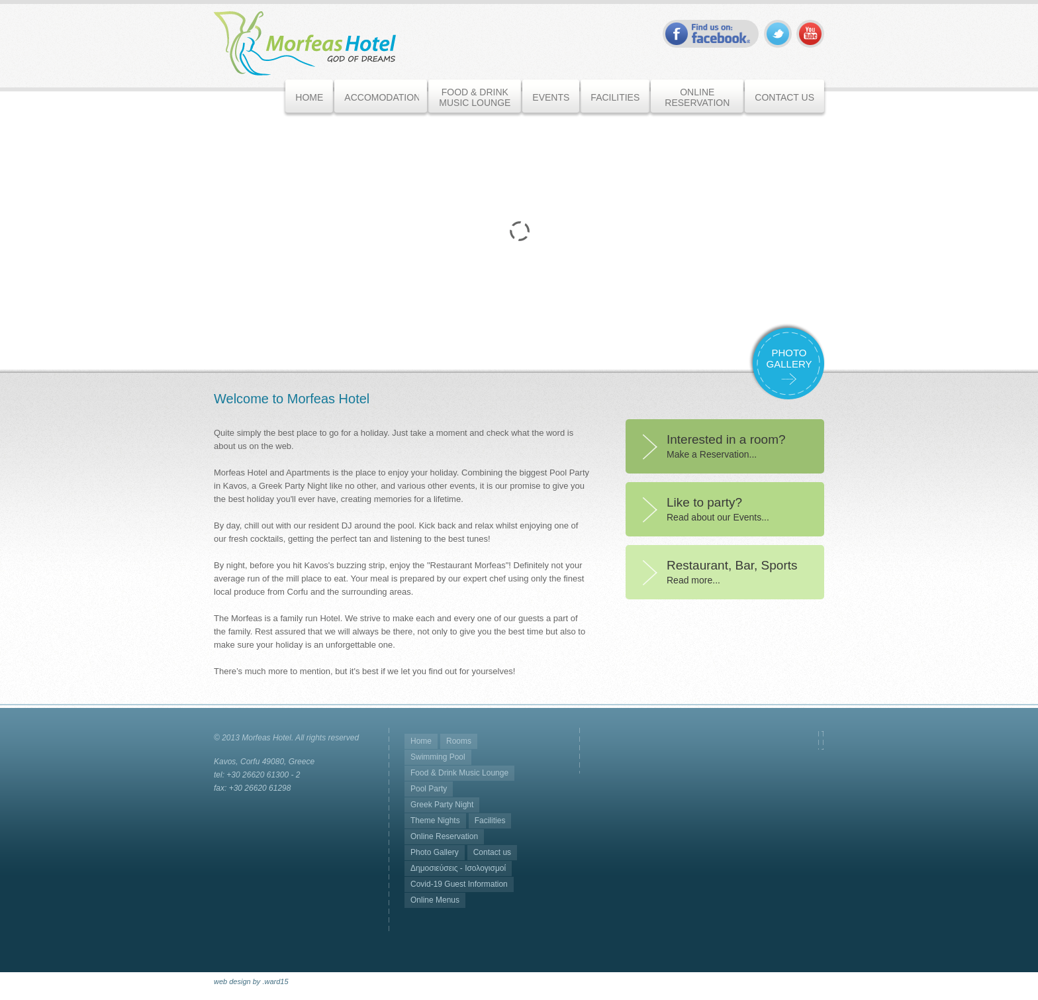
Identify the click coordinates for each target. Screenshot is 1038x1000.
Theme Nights (435, 820)
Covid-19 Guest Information (459, 884)
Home (421, 741)
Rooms (458, 741)
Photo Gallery (434, 852)
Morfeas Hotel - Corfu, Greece (305, 43)
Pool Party (428, 788)
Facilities (490, 820)
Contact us (492, 852)
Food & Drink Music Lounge (459, 772)
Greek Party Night (441, 804)
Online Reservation (444, 836)
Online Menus (434, 900)
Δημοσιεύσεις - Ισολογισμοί (458, 868)
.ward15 (275, 981)
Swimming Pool (437, 757)
